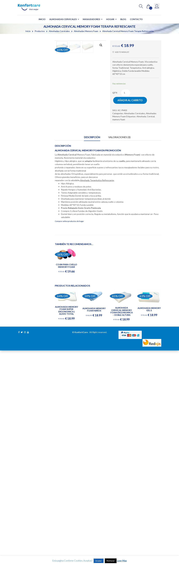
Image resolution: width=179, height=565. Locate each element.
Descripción (92, 137)
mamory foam (118, 119)
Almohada (141, 116)
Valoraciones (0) (119, 137)
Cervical (151, 116)
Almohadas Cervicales (63, 19)
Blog (123, 19)
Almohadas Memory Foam (86, 31)
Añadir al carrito (130, 100)
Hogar (110, 19)
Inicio (42, 19)
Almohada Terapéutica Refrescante (97, 180)
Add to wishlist (120, 52)
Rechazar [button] (111, 560)
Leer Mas (122, 560)
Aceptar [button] (98, 561)
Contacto (136, 19)
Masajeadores (91, 19)
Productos (40, 31)
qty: (114, 92)
